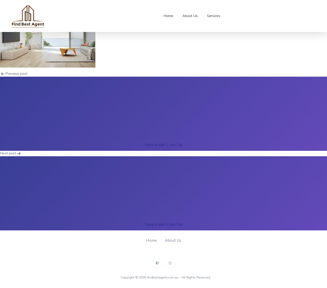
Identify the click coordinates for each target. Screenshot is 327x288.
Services (213, 15)
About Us (190, 15)
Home (168, 15)
